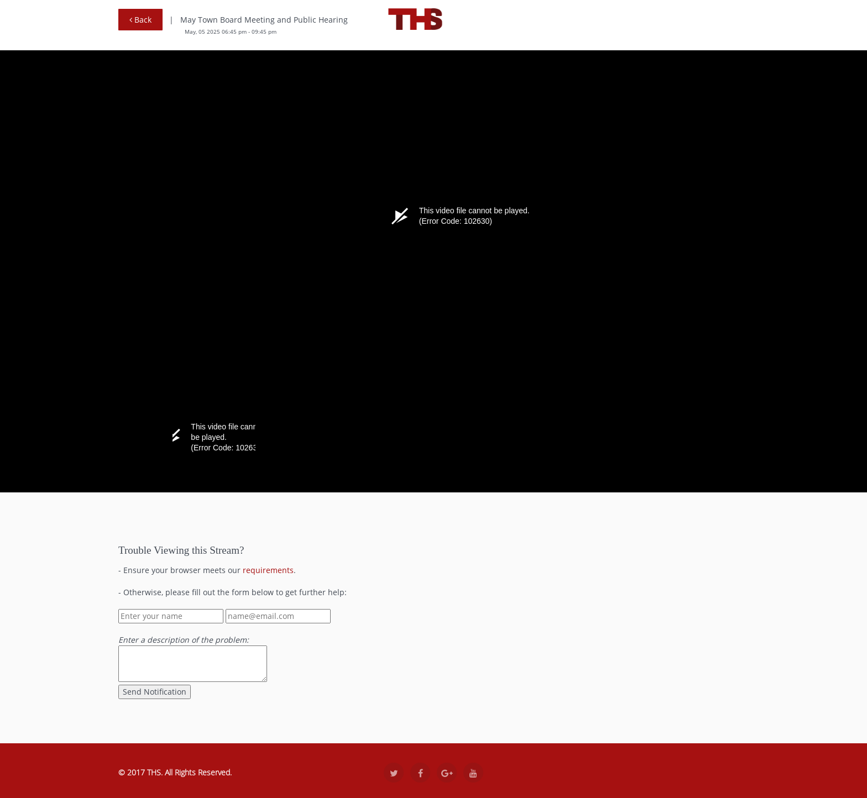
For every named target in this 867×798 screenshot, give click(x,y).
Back (140, 19)
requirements (268, 570)
